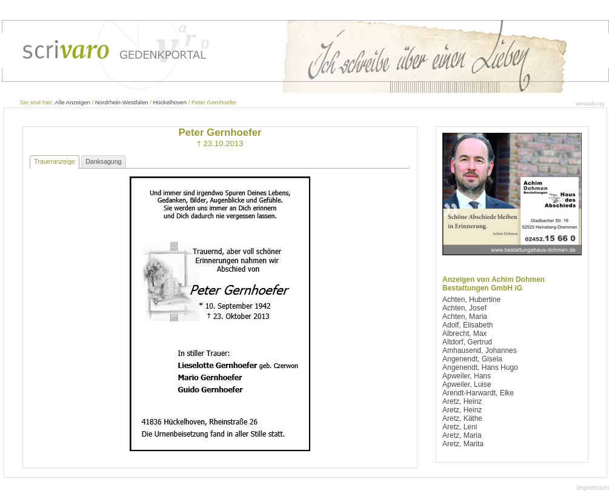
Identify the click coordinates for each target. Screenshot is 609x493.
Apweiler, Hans (466, 376)
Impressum (593, 487)
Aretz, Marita (463, 444)
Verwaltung (590, 103)
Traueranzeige (54, 161)
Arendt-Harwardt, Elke (478, 393)
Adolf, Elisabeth (467, 325)
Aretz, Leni (459, 427)
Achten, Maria (464, 316)
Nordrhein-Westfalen (121, 102)
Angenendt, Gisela (472, 359)
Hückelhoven (170, 102)
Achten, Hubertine (471, 299)
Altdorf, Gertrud (467, 342)
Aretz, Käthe (462, 418)
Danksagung (103, 161)
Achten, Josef (464, 308)
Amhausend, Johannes (479, 350)
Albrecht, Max (464, 333)
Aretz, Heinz (462, 401)
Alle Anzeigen (72, 102)
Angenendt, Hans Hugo (480, 367)
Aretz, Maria (462, 435)
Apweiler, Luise (466, 384)
